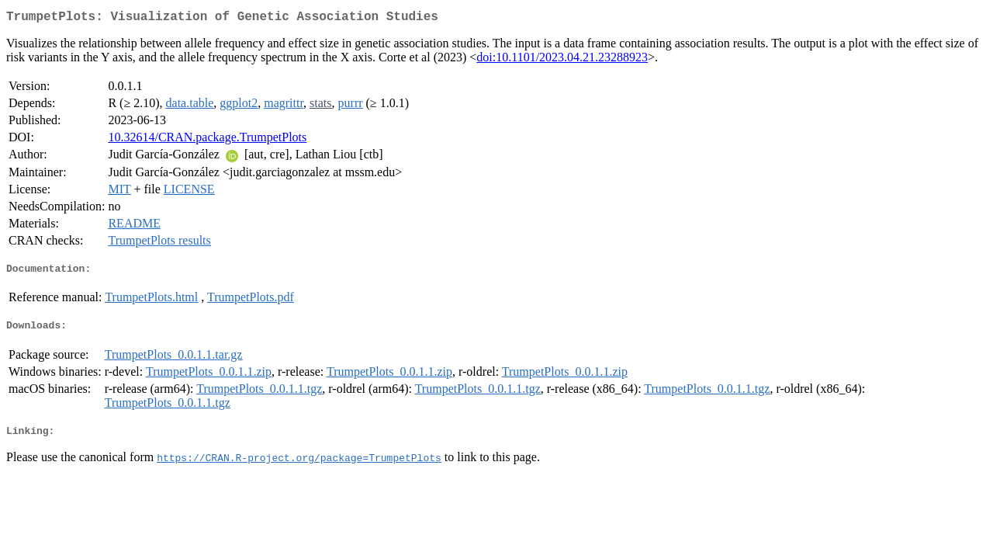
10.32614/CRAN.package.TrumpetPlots (207, 140)
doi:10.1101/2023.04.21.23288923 (562, 60)
